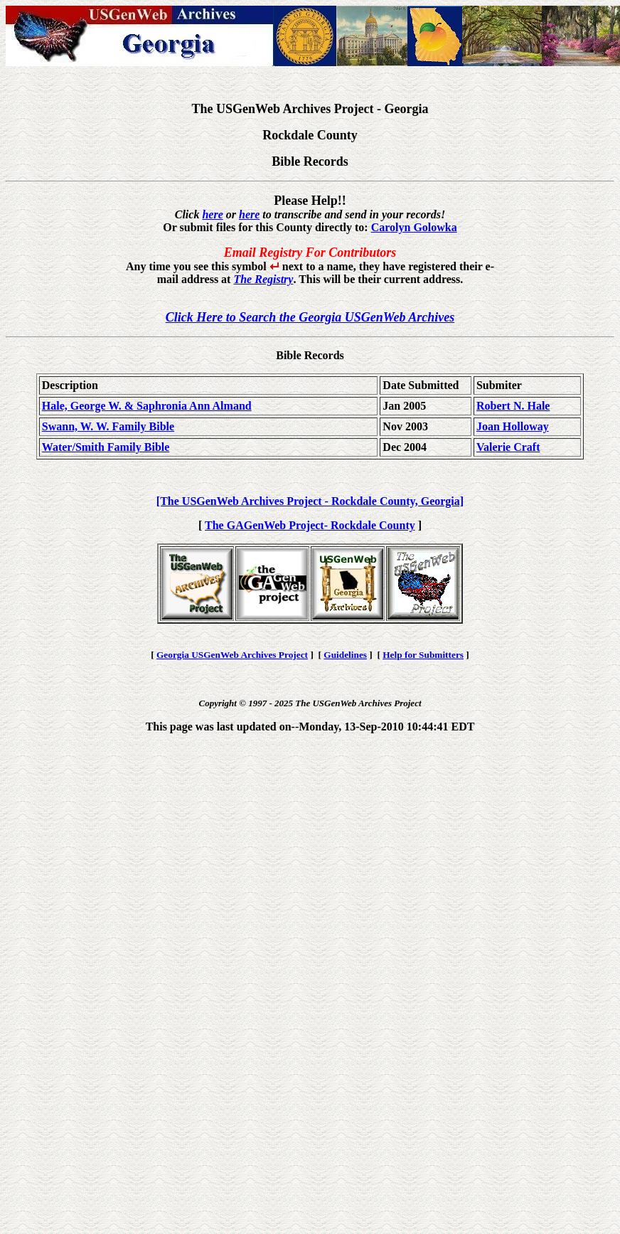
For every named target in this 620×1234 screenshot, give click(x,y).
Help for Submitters (423, 654)
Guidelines (345, 654)
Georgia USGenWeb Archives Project (232, 654)
